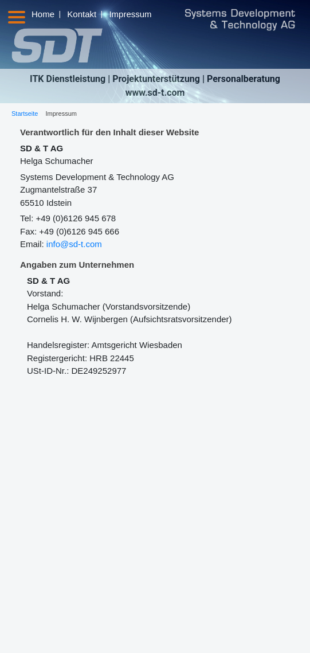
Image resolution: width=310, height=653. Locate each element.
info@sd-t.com (74, 244)
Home (43, 14)
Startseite (24, 113)
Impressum (130, 14)
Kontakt (81, 14)
